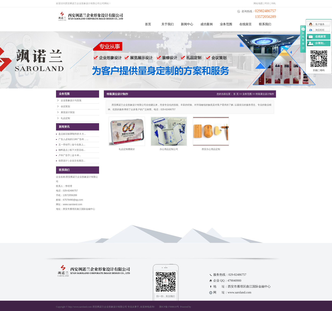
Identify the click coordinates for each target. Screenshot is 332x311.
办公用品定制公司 (169, 149)
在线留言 (245, 24)
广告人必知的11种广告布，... (73, 139)
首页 (148, 24)
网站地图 (258, 3)
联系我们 (265, 24)
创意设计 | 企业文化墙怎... (72, 160)
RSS (267, 3)
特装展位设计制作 (265, 94)
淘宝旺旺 (317, 30)
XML (273, 3)
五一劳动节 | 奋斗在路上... (72, 144)
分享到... (320, 43)
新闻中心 (187, 24)
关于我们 (167, 24)
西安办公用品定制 (211, 149)
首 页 (235, 94)
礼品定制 (65, 118)
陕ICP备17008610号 (169, 306)
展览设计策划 (68, 112)
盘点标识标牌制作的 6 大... (72, 134)
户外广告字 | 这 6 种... (70, 155)
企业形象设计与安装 (71, 100)
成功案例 (206, 24)
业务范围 (226, 24)
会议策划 (65, 106)
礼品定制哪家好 (127, 149)
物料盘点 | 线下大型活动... (72, 150)
